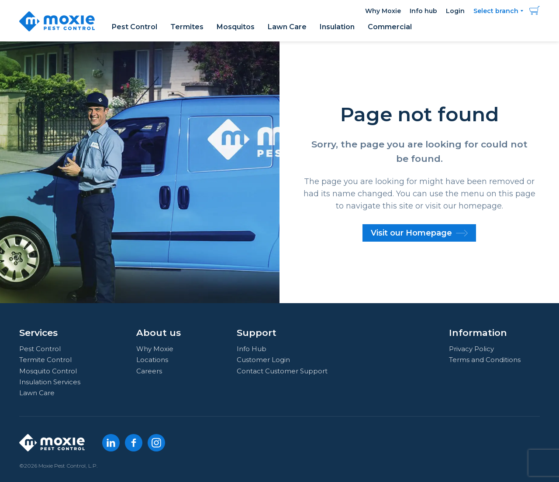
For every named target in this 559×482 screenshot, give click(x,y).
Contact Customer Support (282, 371)
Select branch (495, 11)
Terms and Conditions (485, 360)
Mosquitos (236, 27)
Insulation (337, 27)
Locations (152, 360)
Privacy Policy (471, 349)
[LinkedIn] (111, 442)
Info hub (423, 11)
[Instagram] (156, 442)
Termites (187, 27)
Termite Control (45, 360)
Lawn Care (287, 27)
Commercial (390, 27)
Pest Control (134, 27)
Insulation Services (49, 382)
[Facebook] (133, 442)
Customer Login (263, 360)
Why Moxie (383, 11)
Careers (149, 371)
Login (455, 11)
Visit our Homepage (419, 233)
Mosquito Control (48, 371)
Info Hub (251, 349)
